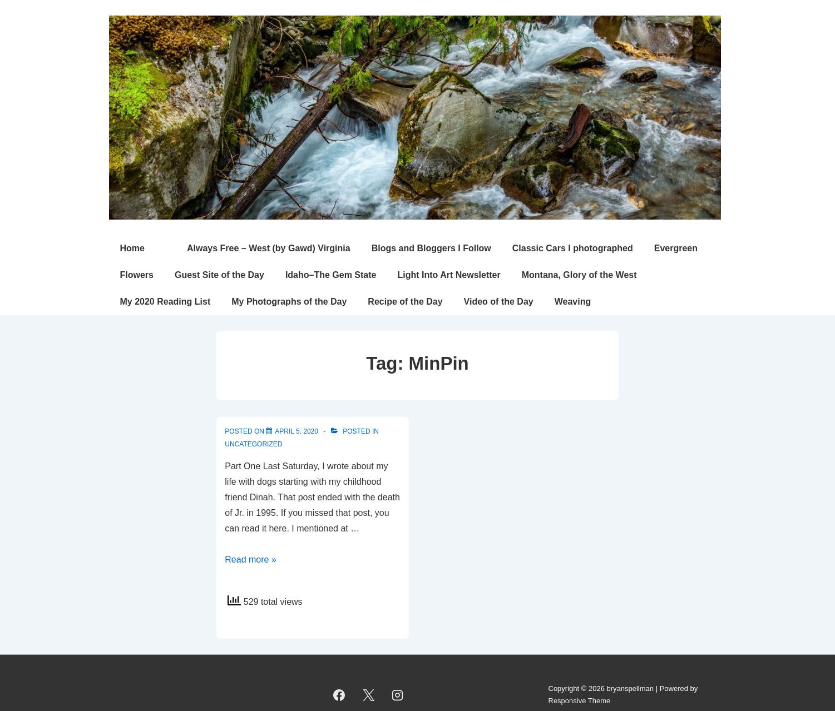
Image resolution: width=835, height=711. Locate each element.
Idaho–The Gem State (331, 275)
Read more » (250, 559)
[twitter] (368, 695)
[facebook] (339, 695)
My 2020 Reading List (165, 301)
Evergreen (676, 248)
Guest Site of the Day (219, 275)
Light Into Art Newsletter (448, 275)
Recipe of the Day (405, 301)
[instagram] (397, 695)
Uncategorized (253, 444)
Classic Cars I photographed (572, 248)
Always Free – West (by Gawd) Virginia (268, 248)
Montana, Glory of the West (579, 275)
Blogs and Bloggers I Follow (431, 248)
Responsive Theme (580, 701)
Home (132, 248)
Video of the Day (498, 301)
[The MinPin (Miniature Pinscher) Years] (296, 431)
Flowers (137, 275)
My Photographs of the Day (289, 301)
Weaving (573, 301)
